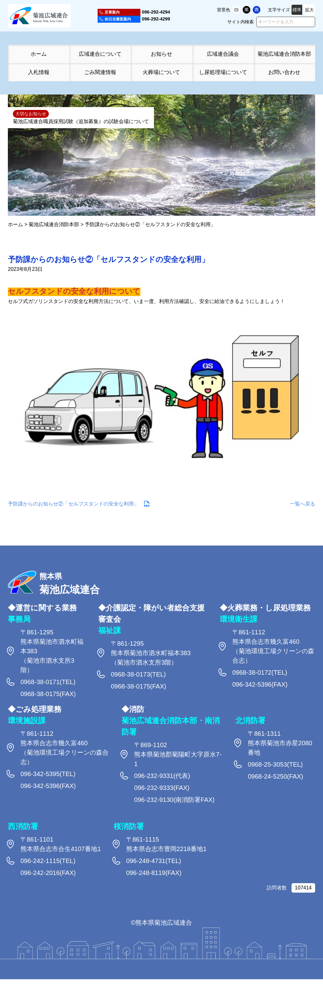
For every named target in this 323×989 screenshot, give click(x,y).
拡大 (309, 9)
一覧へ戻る (302, 503)
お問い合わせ (284, 72)
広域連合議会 (223, 54)
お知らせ (161, 54)
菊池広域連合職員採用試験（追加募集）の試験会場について (81, 121)
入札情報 (38, 72)
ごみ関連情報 (100, 72)
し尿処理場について (223, 72)
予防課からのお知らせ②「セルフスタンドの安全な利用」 (73, 503)
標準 (296, 9)
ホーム (39, 54)
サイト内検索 (240, 21)
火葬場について (161, 72)
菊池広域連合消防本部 (284, 54)
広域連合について (100, 54)
